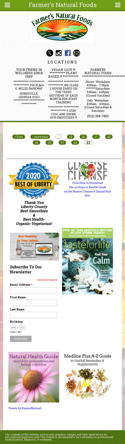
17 (96, 137)
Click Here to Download (87, 183)
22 (75, 142)
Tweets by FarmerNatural (24, 408)
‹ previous (40, 137)
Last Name (17, 309)
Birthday (16, 321)
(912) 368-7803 (98, 116)
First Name (18, 297)
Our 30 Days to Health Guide (87, 187)
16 (83, 137)
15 (70, 137)
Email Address (21, 284)
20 (49, 142)
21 (62, 142)
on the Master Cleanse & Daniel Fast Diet (87, 194)
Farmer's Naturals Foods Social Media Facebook (67, 53)
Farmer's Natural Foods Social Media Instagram (58, 53)
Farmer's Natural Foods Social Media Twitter (49, 53)
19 (36, 142)
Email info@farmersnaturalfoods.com (76, 53)
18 (108, 137)
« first (18, 137)
